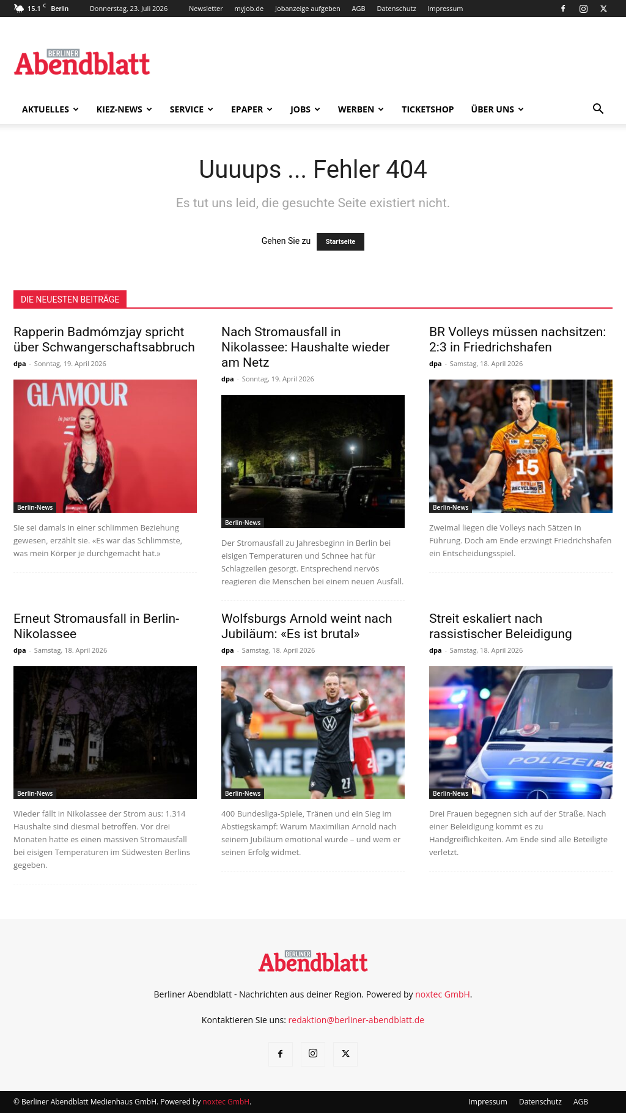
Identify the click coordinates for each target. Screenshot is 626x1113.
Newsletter (206, 8)
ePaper (252, 109)
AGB (359, 8)
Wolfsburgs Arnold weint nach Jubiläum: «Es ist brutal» (306, 626)
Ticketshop (428, 109)
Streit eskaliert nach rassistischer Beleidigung (500, 626)
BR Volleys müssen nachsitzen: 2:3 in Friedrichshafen (517, 339)
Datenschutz (396, 8)
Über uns (497, 109)
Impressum (445, 8)
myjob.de (249, 8)
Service (191, 109)
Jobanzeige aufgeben (308, 8)
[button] (598, 110)
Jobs (305, 109)
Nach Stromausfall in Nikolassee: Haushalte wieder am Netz (305, 347)
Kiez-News (124, 109)
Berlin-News (35, 507)
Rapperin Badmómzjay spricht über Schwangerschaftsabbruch (104, 339)
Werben (361, 109)
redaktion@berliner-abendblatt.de (357, 1020)
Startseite (341, 242)
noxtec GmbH (442, 994)
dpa (19, 363)
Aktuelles (50, 109)
